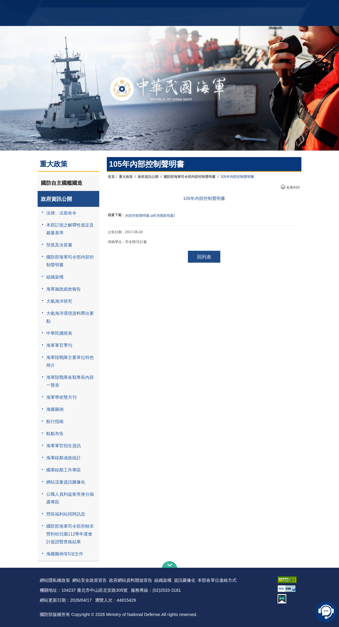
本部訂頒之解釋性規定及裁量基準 (70, 229)
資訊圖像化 (184, 580)
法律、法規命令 (61, 213)
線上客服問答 (326, 612)
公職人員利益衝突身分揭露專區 (70, 498)
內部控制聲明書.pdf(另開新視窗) (150, 215)
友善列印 (293, 187)
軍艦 (249, 5)
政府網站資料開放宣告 (130, 580)
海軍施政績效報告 (63, 289)
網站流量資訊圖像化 (65, 482)
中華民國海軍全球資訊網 (106, 5)
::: (1, 560)
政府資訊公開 (56, 199)
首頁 (111, 176)
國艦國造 (261, 5)
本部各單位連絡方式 (217, 580)
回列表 (204, 257)
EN (178, 5)
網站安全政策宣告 (89, 580)
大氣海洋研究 (59, 301)
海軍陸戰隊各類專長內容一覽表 (70, 381)
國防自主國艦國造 (61, 183)
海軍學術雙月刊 (61, 397)
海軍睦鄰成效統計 (63, 457)
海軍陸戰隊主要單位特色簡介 (70, 361)
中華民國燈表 (59, 333)
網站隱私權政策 (55, 580)
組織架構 (55, 277)
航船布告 (55, 433)
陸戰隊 (274, 5)
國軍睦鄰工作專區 (63, 470)
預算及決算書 (59, 245)
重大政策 (126, 176)
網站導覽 (168, 5)
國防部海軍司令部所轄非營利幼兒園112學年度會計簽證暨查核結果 (70, 534)
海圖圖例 (55, 409)
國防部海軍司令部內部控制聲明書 (70, 261)
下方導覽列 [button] (169, 564)
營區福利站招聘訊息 (65, 514)
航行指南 (55, 421)
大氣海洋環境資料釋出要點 (70, 317)
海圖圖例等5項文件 (64, 553)
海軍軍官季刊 (59, 345)
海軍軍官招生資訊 (63, 445)
